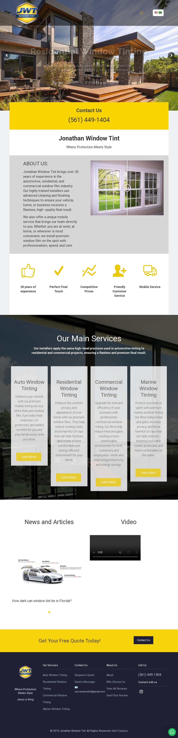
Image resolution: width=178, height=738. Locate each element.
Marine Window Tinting (56, 709)
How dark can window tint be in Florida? (42, 601)
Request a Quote (84, 675)
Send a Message (85, 681)
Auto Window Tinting (55, 675)
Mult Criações (120, 730)
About (109, 675)
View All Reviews (116, 688)
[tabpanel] (49, 575)
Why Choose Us (115, 681)
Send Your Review (117, 695)
